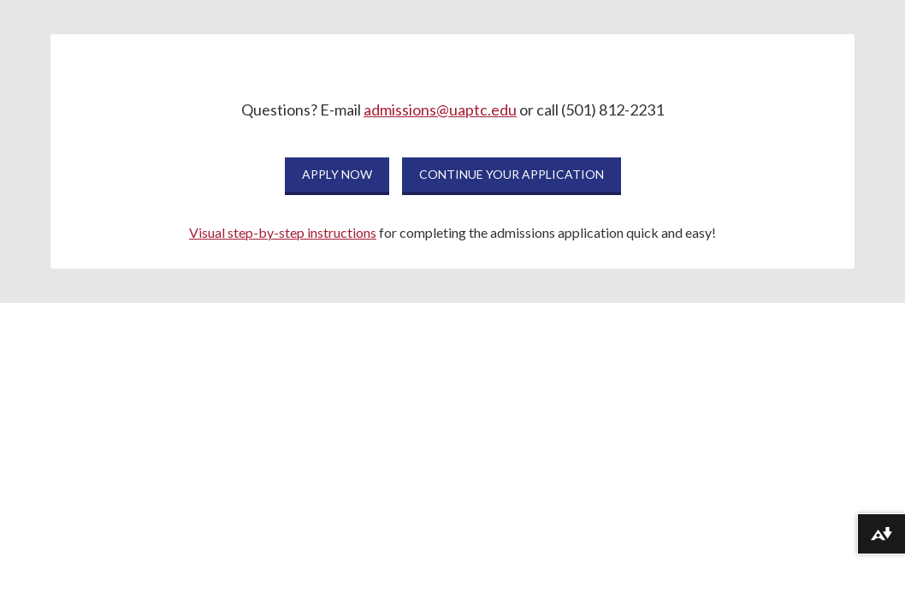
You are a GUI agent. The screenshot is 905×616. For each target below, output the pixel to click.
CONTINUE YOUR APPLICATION (511, 174)
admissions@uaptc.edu (440, 109)
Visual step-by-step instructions (282, 232)
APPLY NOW (337, 174)
